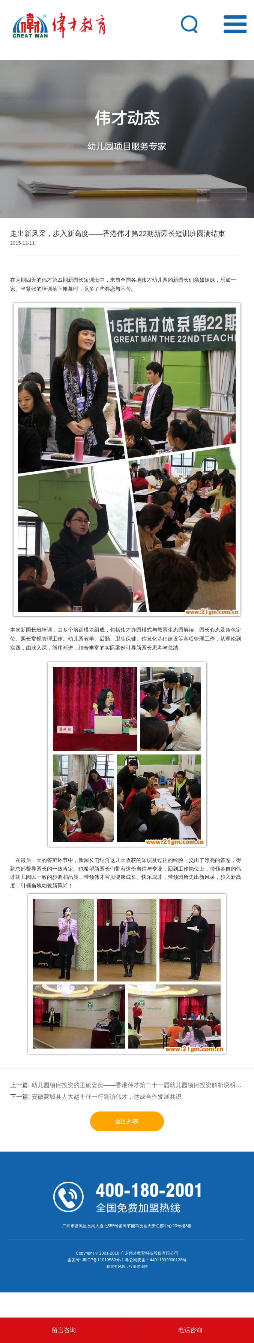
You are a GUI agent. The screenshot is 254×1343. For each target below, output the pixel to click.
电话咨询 (190, 1330)
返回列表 (127, 1121)
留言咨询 (64, 1330)
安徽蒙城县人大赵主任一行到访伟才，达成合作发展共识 (107, 1097)
